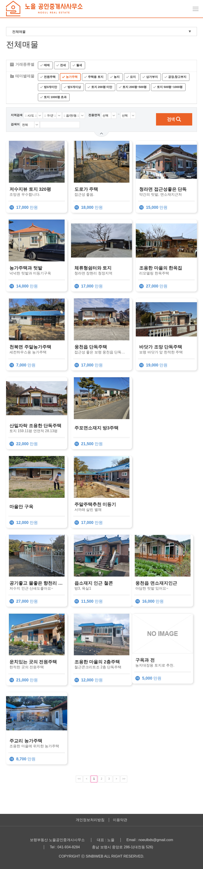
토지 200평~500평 (135, 87)
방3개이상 (74, 87)
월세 (79, 65)
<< (79, 778)
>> (123, 778)
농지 (117, 77)
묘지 (133, 77)
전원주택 (50, 77)
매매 (47, 65)
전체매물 (19, 32)
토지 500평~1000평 (170, 87)
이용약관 (120, 820)
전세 (63, 65)
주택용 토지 (95, 77)
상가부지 (152, 77)
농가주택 (72, 77)
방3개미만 (50, 87)
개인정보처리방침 (90, 820)
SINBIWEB (94, 856)
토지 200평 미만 (101, 87)
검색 (174, 119)
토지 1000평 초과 (55, 97)
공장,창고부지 (177, 77)
